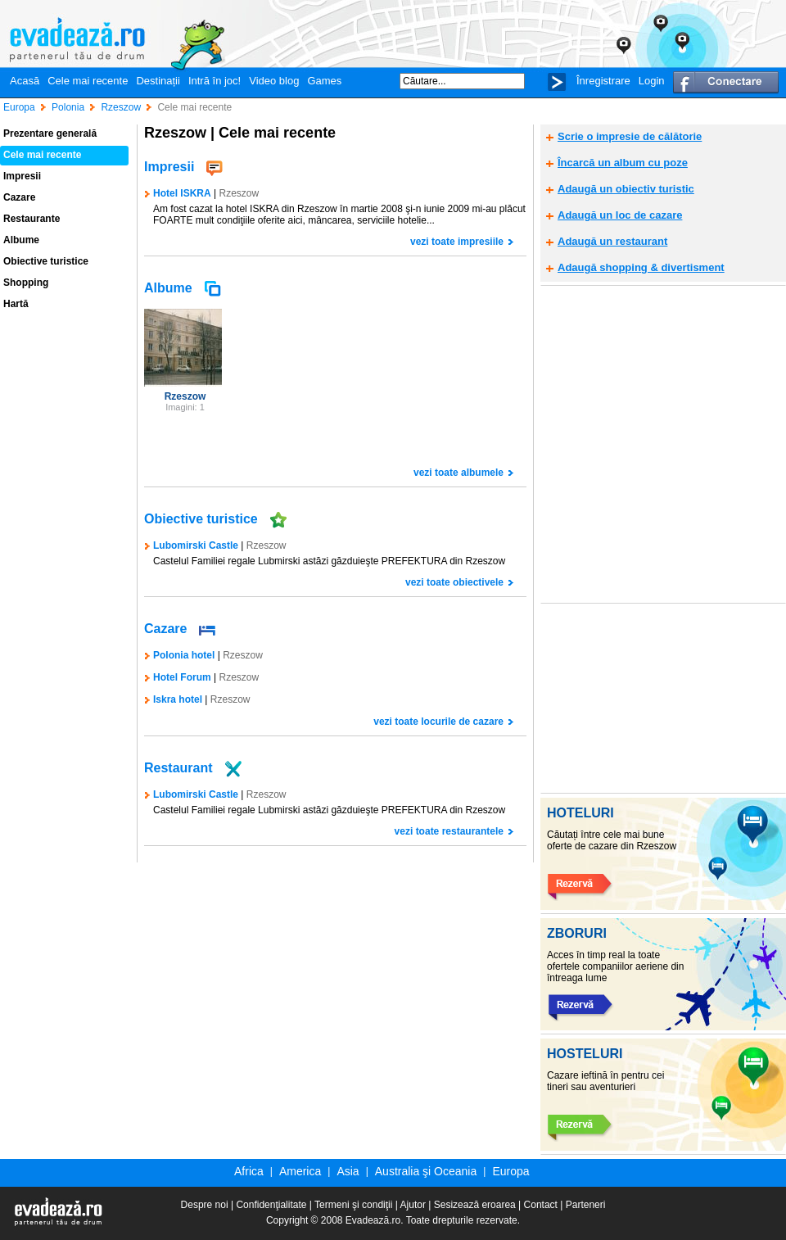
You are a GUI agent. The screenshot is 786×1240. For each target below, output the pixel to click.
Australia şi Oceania (426, 1171)
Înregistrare (603, 81)
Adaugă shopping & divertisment (641, 267)
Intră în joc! (214, 81)
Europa (510, 1171)
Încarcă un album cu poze (623, 162)
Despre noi (204, 1205)
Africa (249, 1171)
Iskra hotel (177, 699)
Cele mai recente (87, 81)
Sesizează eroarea (475, 1205)
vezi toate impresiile (457, 241)
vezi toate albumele (458, 472)
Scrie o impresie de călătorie (630, 136)
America (300, 1171)
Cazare (19, 197)
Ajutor (413, 1205)
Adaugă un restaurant (612, 241)
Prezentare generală (50, 133)
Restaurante (31, 218)
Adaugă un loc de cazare (620, 215)
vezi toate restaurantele (449, 831)
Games (324, 81)
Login (652, 81)
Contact (541, 1205)
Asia (348, 1171)
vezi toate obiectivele (454, 582)
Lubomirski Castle (195, 794)
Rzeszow (239, 193)
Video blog (274, 81)
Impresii (22, 176)
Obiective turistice (45, 261)
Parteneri (586, 1205)
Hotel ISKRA (182, 193)
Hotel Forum (182, 677)
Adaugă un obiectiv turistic (626, 189)
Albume (21, 240)
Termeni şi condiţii (353, 1205)
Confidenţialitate (271, 1205)
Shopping (25, 282)
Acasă (24, 81)
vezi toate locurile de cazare (438, 721)
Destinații (157, 81)
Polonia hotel (184, 655)
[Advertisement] (153, 443)
